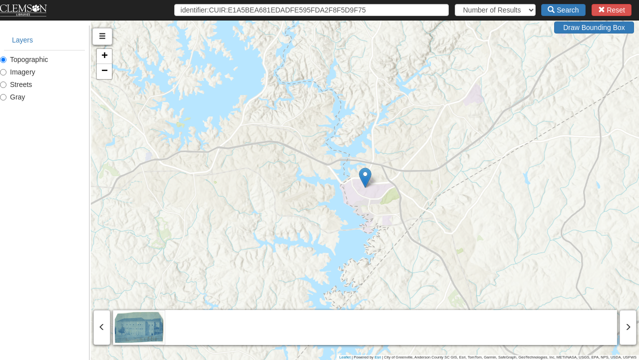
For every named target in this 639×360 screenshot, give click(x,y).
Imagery (17, 72)
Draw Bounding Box (594, 28)
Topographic (24, 60)
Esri (377, 357)
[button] (410, 178)
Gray (12, 97)
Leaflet (345, 357)
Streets (16, 84)
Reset (611, 10)
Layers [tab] (22, 40)
